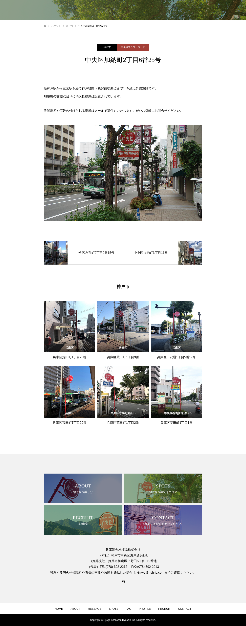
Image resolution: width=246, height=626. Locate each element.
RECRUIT (164, 608)
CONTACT (184, 608)
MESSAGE (94, 608)
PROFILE (145, 608)
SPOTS (113, 608)
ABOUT (75, 608)
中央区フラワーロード (133, 47)
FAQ (128, 608)
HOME (59, 608)
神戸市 (107, 47)
